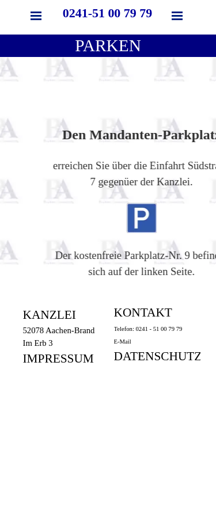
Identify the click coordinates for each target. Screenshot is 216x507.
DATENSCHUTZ (158, 356)
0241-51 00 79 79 (107, 13)
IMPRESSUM (58, 358)
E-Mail (122, 341)
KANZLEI (49, 315)
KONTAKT (143, 312)
